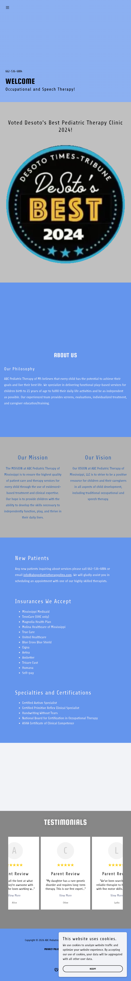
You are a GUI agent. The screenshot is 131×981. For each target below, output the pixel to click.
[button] (13, 7)
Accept (93, 969)
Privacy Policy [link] (52, 949)
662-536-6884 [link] (13, 71)
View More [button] (14, 895)
